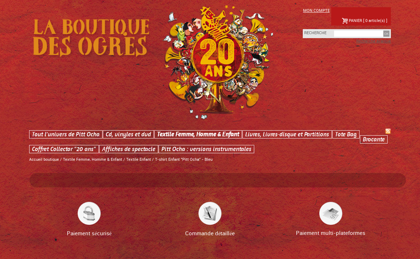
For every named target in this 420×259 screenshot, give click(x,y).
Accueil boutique (44, 160)
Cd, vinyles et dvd (128, 134)
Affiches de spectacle (128, 149)
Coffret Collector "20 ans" (64, 149)
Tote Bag (346, 134)
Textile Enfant (138, 160)
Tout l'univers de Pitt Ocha (66, 134)
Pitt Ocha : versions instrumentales (206, 149)
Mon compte (316, 11)
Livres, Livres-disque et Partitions (287, 134)
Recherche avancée (373, 41)
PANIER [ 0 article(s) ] (364, 21)
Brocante (374, 139)
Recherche (311, 33)
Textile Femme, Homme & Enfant (198, 134)
